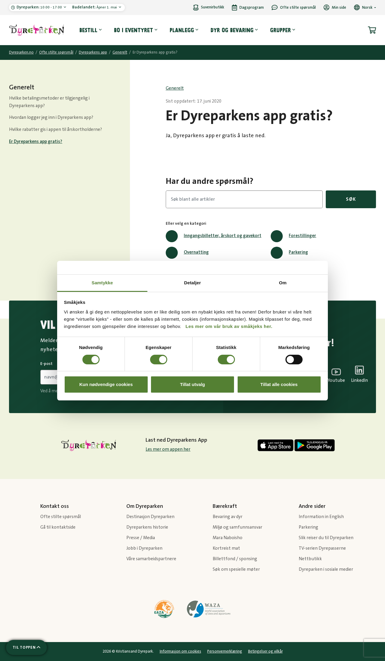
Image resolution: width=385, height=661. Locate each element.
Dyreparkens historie (147, 527)
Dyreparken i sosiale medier (326, 569)
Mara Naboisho (227, 537)
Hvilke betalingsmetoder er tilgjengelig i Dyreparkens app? (49, 102)
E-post (46, 363)
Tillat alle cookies (279, 384)
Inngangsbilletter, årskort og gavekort (213, 236)
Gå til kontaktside (57, 527)
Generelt (119, 52)
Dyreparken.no (21, 52)
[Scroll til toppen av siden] (26, 647)
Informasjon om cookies (180, 651)
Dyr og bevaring (232, 30)
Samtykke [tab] (102, 282)
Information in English (321, 516)
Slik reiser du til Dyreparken (326, 537)
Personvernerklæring (224, 651)
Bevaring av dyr (227, 516)
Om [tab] (282, 282)
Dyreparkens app (93, 52)
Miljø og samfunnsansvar (237, 527)
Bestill (88, 30)
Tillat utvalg (192, 384)
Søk (351, 199)
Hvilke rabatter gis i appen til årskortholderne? (55, 129)
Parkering (289, 253)
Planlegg (182, 30)
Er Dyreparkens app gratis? (35, 141)
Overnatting (187, 253)
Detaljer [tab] (192, 282)
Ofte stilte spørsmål (56, 52)
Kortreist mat (226, 548)
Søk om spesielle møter (236, 569)
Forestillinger (293, 236)
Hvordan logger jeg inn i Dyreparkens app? (51, 117)
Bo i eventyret (133, 30)
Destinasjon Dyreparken (150, 516)
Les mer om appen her (168, 449)
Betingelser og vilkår (265, 651)
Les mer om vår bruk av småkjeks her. (229, 326)
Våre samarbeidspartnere (151, 558)
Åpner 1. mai (95, 7)
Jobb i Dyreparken (144, 548)
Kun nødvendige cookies (106, 384)
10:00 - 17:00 (40, 7)
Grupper (280, 30)
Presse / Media (140, 537)
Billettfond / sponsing (235, 558)
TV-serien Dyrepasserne (322, 548)
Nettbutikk (310, 558)
